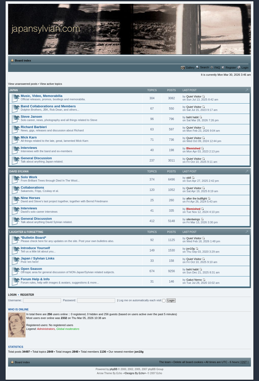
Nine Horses (30, 198)
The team (165, 362)
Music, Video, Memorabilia (41, 96)
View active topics (51, 83)
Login (245, 67)
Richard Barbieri (34, 127)
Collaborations (32, 187)
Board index (23, 60)
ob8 (188, 177)
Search (204, 67)
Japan (13, 90)
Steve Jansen (31, 116)
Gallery (190, 67)
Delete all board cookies (188, 362)
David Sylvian (19, 171)
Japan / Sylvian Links (37, 258)
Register (231, 67)
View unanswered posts (22, 83)
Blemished (193, 148)
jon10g (190, 248)
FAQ (217, 67)
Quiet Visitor (194, 96)
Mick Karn (29, 137)
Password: (69, 300)
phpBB (113, 369)
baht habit (192, 117)
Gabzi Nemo (194, 279)
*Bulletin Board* (33, 237)
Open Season (31, 269)
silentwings (193, 219)
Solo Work (29, 177)
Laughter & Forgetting (26, 232)
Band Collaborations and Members (48, 106)
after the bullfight (196, 198)
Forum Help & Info (35, 279)
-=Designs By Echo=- (135, 373)
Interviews (29, 148)
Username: (15, 300)
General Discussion (36, 158)
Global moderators (67, 328)
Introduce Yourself (35, 248)
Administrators (46, 328)
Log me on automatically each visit (142, 300)
